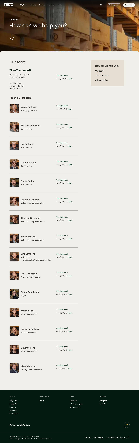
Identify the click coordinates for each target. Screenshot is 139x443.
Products (33, 5)
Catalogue (113, 5)
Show (69, 79)
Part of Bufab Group (19, 424)
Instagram (103, 401)
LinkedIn (103, 404)
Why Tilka (23, 5)
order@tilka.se (46, 439)
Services (42, 5)
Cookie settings (98, 438)
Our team (73, 401)
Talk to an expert (76, 404)
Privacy (87, 438)
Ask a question (75, 407)
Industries (51, 5)
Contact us (129, 5)
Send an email (62, 75)
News (60, 5)
